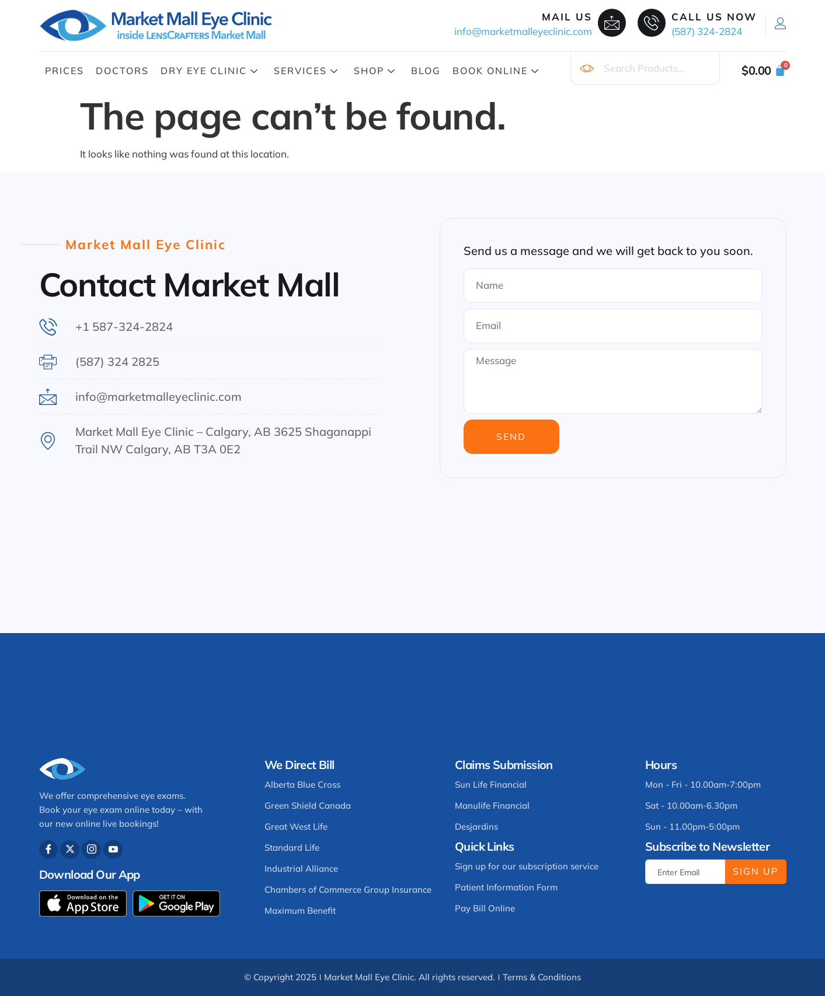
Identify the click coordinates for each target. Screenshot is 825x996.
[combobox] (645, 68)
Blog (426, 70)
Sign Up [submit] (755, 871)
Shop (375, 70)
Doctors (122, 70)
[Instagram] (92, 849)
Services (306, 70)
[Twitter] (70, 849)
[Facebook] (48, 849)
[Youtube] (113, 849)
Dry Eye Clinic (210, 70)
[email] (685, 871)
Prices (64, 70)
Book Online (495, 70)
